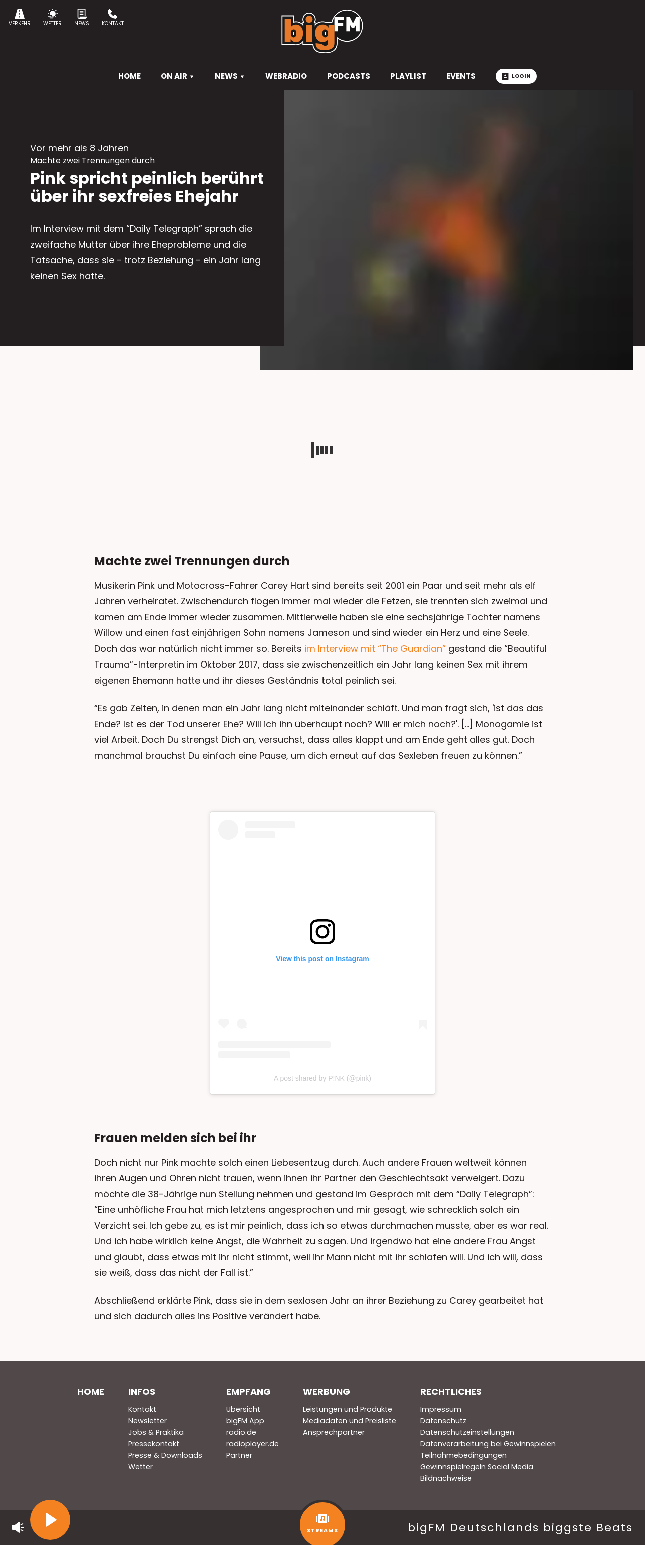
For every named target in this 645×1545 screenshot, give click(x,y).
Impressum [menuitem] (440, 1409)
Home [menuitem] (90, 1391)
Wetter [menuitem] (140, 1467)
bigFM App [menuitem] (245, 1421)
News (81, 18)
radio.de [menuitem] (241, 1432)
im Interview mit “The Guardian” (376, 648)
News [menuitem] (230, 76)
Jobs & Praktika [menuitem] (156, 1432)
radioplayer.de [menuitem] (252, 1444)
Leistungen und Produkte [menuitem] (347, 1409)
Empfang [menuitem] (248, 1391)
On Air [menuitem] (178, 76)
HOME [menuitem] (129, 76)
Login (516, 76)
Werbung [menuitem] (326, 1391)
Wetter (52, 18)
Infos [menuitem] (141, 1391)
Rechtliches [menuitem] (451, 1391)
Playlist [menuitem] (408, 76)
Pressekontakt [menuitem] (153, 1444)
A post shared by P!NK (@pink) (322, 1078)
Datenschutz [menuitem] (443, 1421)
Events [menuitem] (461, 76)
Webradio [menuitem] (286, 76)
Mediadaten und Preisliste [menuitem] (349, 1421)
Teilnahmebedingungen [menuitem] (463, 1455)
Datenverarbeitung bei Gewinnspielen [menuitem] (488, 1444)
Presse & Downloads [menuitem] (165, 1455)
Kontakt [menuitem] (142, 1409)
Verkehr (20, 18)
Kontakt (113, 18)
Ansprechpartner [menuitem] (334, 1432)
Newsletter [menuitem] (147, 1421)
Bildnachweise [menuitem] (446, 1478)
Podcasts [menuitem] (348, 76)
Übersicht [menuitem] (243, 1409)
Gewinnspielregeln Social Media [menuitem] (476, 1467)
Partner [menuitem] (239, 1455)
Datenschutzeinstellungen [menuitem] (467, 1432)
